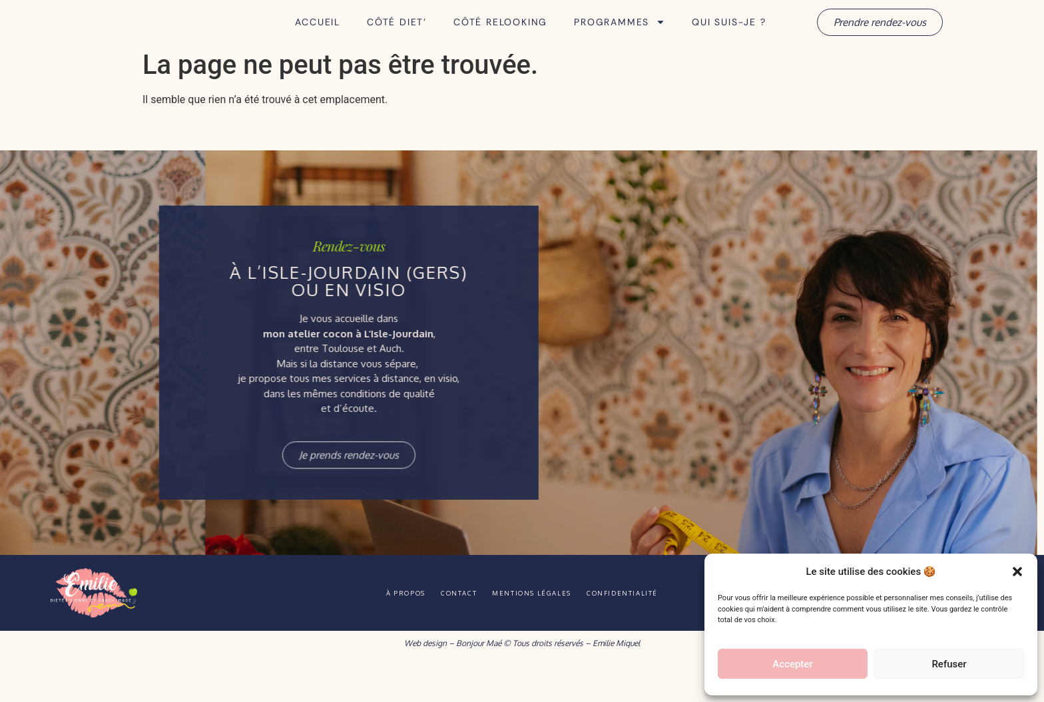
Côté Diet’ (397, 41)
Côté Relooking (500, 41)
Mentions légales (539, 629)
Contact (449, 629)
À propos (380, 629)
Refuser (948, 664)
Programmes (619, 40)
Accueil (317, 41)
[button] (1017, 564)
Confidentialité (648, 629)
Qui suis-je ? (729, 41)
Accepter (792, 664)
